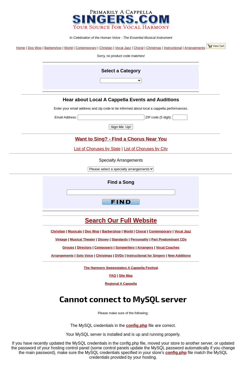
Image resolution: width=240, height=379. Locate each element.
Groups (68, 247)
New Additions (179, 255)
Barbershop (52, 48)
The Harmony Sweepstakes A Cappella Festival (121, 268)
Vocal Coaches (167, 247)
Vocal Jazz (123, 48)
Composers (103, 247)
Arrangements (194, 48)
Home (20, 48)
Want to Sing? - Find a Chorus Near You (121, 139)
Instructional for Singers (145, 255)
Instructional (173, 48)
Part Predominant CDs (168, 239)
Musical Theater (82, 239)
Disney (103, 239)
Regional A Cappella (121, 284)
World (68, 48)
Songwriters (125, 247)
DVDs (119, 255)
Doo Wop (35, 48)
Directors (84, 247)
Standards (119, 239)
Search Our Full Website (121, 220)
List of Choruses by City (146, 149)
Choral (139, 48)
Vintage (61, 239)
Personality (140, 239)
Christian (105, 48)
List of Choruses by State (97, 149)
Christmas (153, 48)
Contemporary (86, 48)
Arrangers (145, 247)
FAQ (112, 275)
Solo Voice (84, 255)
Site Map (126, 275)
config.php (136, 325)
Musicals (75, 231)
